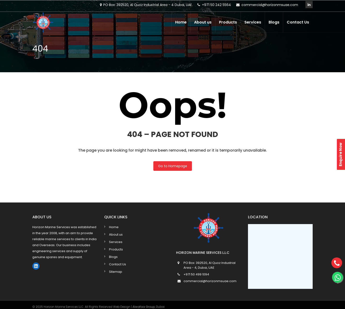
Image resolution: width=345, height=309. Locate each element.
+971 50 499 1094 (196, 274)
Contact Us (298, 22)
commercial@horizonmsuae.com (270, 4)
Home (181, 22)
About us (203, 22)
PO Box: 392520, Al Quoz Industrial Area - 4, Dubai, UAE (210, 265)
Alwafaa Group (143, 307)
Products (228, 22)
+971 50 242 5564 (216, 4)
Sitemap (115, 271)
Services (252, 22)
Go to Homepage (172, 166)
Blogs (274, 22)
